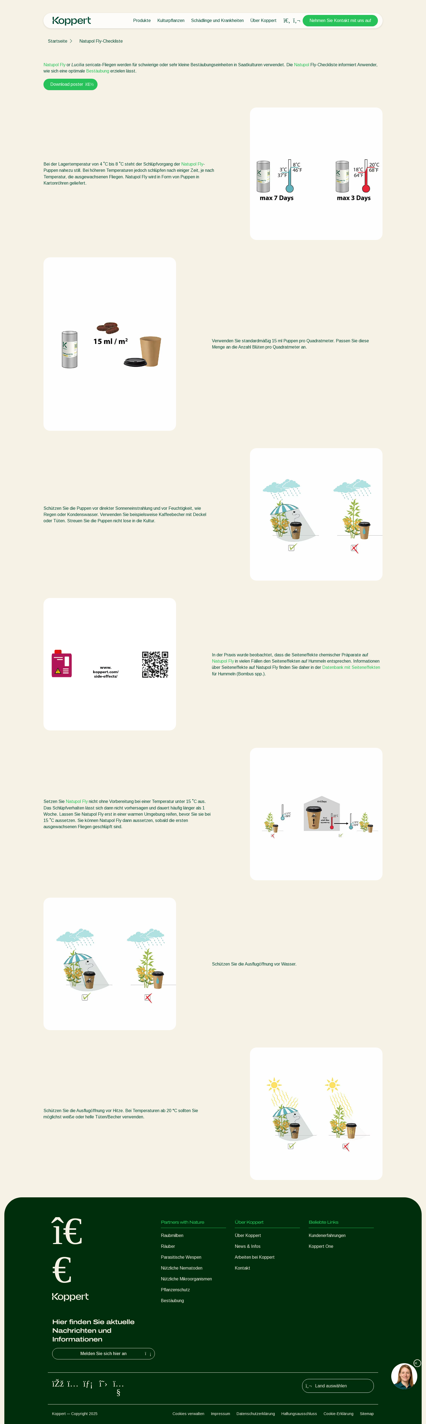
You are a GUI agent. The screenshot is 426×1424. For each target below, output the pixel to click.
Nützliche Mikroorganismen (186, 1279)
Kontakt (242, 1268)
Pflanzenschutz (175, 1289)
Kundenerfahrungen (327, 1235)
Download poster (70, 84)
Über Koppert (263, 20)
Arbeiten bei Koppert (255, 1257)
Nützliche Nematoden (181, 1268)
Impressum (220, 1414)
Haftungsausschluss (299, 1414)
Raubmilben (172, 1235)
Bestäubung (97, 71)
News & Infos (248, 1246)
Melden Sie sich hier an (116, 1353)
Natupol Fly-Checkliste (101, 41)
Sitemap (367, 1414)
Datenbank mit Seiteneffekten (351, 667)
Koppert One (321, 1246)
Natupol (301, 64)
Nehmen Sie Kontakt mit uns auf (340, 20)
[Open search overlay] (287, 20)
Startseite (57, 41)
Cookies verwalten (188, 1414)
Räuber (168, 1246)
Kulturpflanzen (170, 20)
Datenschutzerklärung (256, 1414)
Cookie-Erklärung (338, 1414)
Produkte (142, 20)
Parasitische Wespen (181, 1257)
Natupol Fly (54, 64)
